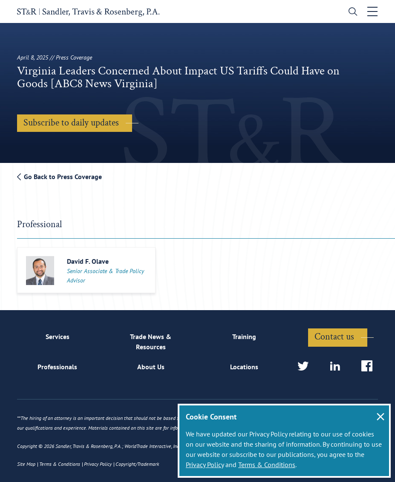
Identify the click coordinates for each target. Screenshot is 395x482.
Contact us (334, 337)
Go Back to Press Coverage (59, 176)
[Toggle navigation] (372, 11)
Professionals (57, 366)
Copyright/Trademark (137, 464)
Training (244, 336)
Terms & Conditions (266, 464)
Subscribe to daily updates (71, 123)
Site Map (26, 464)
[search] (351, 12)
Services (57, 336)
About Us (150, 366)
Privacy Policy (205, 464)
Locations (244, 366)
